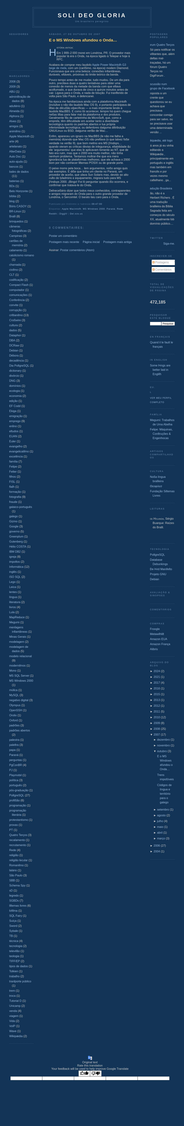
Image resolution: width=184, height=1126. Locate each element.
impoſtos (14, 561)
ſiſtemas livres (17, 905)
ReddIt (53, 214)
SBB (12, 880)
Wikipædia (16, 1036)
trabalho (14, 976)
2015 (157, 694)
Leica (12, 587)
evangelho (15, 446)
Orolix (13, 715)
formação (15, 491)
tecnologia (15, 946)
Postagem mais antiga (117, 242)
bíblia (12, 196)
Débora (14, 355)
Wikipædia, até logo (160, 140)
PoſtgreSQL (16, 795)
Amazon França (160, 644)
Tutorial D (15, 1000)
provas (13, 824)
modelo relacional (20, 656)
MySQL (14, 695)
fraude (13, 501)
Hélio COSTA (17, 546)
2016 (157, 688)
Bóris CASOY (18, 206)
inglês (13, 571)
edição (13, 400)
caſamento (15, 250)
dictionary (15, 370)
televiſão (14, 951)
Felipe (13, 466)
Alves (12, 121)
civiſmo (13, 269)
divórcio (14, 375)
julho (160, 821)
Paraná (14, 754)
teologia (14, 956)
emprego (14, 421)
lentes (13, 592)
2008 (12, 81)
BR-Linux (15, 211)
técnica (13, 941)
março (161, 838)
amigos (14, 126)
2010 (157, 717)
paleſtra (14, 744)
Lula (12, 612)
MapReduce (17, 617)
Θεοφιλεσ (156, 486)
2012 (157, 705)
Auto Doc (15, 156)
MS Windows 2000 (21, 680)
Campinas (15, 235)
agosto (161, 815)
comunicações (18, 295)
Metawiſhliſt (157, 634)
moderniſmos (17, 665)
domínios (15, 385)
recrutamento (17, 845)
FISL (12, 481)
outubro (162, 751)
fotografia (15, 496)
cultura (13, 325)
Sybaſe (13, 930)
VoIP (12, 1026)
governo (14, 531)
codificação (16, 279)
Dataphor (15, 335)
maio (160, 826)
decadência (16, 360)
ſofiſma (13, 910)
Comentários (162, 269)
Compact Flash (19, 284)
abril (159, 832)
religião (14, 855)
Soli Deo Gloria (92, 15)
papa (12, 749)
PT (11, 829)
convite (13, 305)
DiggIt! (63, 214)
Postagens (160, 262)
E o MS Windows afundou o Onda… (83, 40)
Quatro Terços (18, 835)
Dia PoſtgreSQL (19, 365)
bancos (14, 166)
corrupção (15, 310)
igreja (12, 556)
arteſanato (15, 146)
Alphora (14, 116)
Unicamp (14, 1005)
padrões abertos (19, 730)
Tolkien (13, 971)
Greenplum (16, 536)
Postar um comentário (63, 235)
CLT (11, 274)
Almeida (14, 111)
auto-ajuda (16, 161)
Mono (12, 670)
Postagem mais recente (64, 242)
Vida (12, 1021)
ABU (12, 91)
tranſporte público (20, 981)
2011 (157, 711)
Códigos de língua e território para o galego (164, 794)
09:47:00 (97, 204)
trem (12, 990)
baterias (14, 181)
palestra (14, 739)
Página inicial (91, 242)
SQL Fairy (15, 915)
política (13, 780)
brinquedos (16, 221)
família (13, 461)
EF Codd (14, 406)
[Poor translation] (96, 1073)
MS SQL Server (19, 675)
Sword (13, 925)
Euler (12, 441)
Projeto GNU (158, 574)
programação (17, 805)
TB (11, 935)
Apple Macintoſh (19, 136)
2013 (157, 700)
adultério (14, 106)
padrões (14, 725)
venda (13, 1010)
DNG (12, 380)
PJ (11, 770)
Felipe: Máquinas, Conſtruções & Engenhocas (161, 434)
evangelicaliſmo (19, 451)
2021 (157, 676)
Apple (96, 64)
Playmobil (15, 775)
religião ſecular (18, 860)
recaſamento (17, 840)
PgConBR (15, 765)
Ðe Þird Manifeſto (161, 569)
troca (12, 995)
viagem (14, 1015)
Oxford (13, 720)
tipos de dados (18, 966)
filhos (12, 476)
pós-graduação (18, 790)
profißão (14, 800)
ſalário (13, 870)
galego (13, 516)
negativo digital (18, 700)
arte (11, 141)
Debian (13, 350)
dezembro (163, 739)
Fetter (13, 471)
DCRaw (14, 345)
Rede (12, 850)
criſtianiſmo (16, 315)
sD (11, 890)
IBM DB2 (15, 551)
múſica (13, 690)
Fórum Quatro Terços (160, 44)
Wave (12, 1031)
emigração (16, 416)
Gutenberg (16, 541)
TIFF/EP (14, 961)
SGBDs (14, 900)
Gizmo (13, 521)
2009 (12, 86)
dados (13, 330)
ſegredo (14, 895)
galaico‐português (20, 506)
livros (12, 607)
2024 (157, 671)
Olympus (14, 705)
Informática (16, 566)
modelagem (16, 641)
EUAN (13, 436)
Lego (12, 581)
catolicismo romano (21, 255)
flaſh (11, 486)
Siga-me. (169, 243)
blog (12, 201)
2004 (157, 851)
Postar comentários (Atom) (77, 250)
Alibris (154, 649)
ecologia (14, 390)
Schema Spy (17, 885)
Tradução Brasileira (159, 188)
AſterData (15, 151)
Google (14, 526)
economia (15, 395)
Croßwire (15, 320)
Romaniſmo (16, 865)
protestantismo (18, 819)
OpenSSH (15, 710)
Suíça (13, 920)
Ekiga (12, 411)
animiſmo (15, 131)
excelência (16, 456)
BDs (12, 186)
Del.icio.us (76, 214)
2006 (157, 845)
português (15, 785)
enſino (13, 426)
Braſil (12, 216)
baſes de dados (19, 171)
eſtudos (14, 431)
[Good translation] (84, 1073)
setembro (163, 809)
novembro (163, 745)
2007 (157, 734)
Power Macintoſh (110, 64)
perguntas (15, 760)
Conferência (17, 300)
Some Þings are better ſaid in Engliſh (160, 370)
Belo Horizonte (18, 191)
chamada (15, 264)
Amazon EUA (158, 639)
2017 (157, 682)
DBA (12, 340)
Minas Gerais (17, 636)
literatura (14, 602)
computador (16, 289)
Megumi (14, 622)
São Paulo (15, 875)
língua (13, 597)
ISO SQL (15, 576)
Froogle (155, 629)
